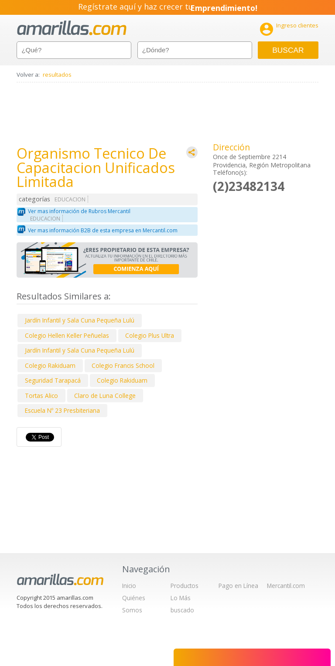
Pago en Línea (238, 585)
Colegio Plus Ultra (149, 335)
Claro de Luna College (105, 395)
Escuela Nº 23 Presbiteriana (62, 410)
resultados (57, 74)
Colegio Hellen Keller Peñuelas (67, 335)
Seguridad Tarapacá (53, 380)
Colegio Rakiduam (50, 365)
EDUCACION (70, 199)
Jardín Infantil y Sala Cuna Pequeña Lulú (79, 320)
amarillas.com (72, 28)
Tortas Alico (41, 395)
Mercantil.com (286, 585)
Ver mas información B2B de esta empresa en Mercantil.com (103, 230)
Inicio (129, 585)
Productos (184, 585)
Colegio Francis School (123, 365)
